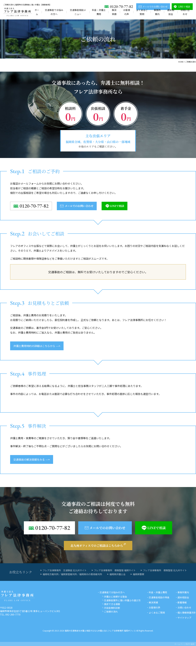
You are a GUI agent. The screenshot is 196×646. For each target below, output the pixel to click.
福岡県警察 (138, 574)
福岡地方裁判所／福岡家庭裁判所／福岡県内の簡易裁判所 (72, 574)
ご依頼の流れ (111, 611)
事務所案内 (157, 12)
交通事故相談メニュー (78, 12)
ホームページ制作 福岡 (184, 644)
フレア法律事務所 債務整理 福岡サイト (115, 570)
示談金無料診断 (112, 607)
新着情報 (182, 602)
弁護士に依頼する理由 (115, 596)
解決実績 (114, 12)
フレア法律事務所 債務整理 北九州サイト (165, 570)
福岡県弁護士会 (117, 574)
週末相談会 (170, 12)
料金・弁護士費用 (99, 12)
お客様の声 (126, 12)
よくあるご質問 (142, 12)
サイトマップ (184, 617)
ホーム (37, 12)
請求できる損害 (112, 604)
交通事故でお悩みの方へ (54, 12)
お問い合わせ (185, 12)
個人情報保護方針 (187, 612)
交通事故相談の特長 (159, 597)
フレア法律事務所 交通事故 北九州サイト (65, 570)
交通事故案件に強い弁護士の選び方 (122, 600)
